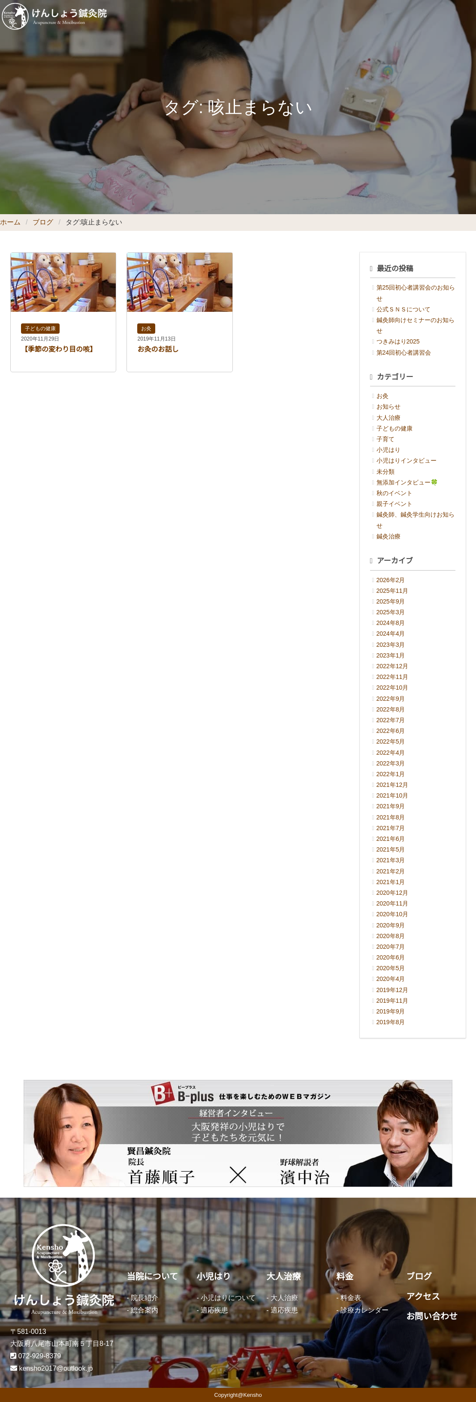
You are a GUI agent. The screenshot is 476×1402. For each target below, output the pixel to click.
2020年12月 (393, 892)
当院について (152, 1276)
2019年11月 (393, 1000)
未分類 (386, 471)
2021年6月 (391, 838)
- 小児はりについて (226, 1297)
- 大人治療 (282, 1297)
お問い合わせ (432, 1316)
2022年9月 (391, 698)
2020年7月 (391, 946)
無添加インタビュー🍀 (407, 482)
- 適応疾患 (212, 1310)
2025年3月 (391, 612)
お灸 (146, 329)
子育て (386, 439)
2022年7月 (391, 720)
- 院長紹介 (143, 1297)
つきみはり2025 (398, 341)
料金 (344, 1276)
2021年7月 (391, 828)
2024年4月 (391, 633)
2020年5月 (391, 968)
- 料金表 (348, 1297)
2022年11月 (393, 676)
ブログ (43, 222)
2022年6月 (391, 730)
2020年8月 (391, 936)
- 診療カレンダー (362, 1310)
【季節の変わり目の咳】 (58, 349)
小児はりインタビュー (407, 460)
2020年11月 (393, 903)
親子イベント (395, 503)
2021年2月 (391, 871)
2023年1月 (391, 655)
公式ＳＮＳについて (404, 309)
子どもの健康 (40, 329)
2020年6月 (391, 957)
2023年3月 (391, 644)
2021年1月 (391, 882)
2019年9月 (391, 1011)
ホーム (10, 222)
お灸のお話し (157, 349)
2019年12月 (393, 989)
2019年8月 (391, 1022)
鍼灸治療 (389, 536)
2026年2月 (391, 580)
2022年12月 (393, 666)
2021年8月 (391, 817)
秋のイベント (395, 493)
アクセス (423, 1296)
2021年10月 (393, 795)
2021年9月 (391, 806)
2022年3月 (391, 763)
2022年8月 (391, 709)
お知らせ (389, 406)
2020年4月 (391, 978)
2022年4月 (391, 752)
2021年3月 (391, 860)
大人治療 (389, 417)
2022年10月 (393, 687)
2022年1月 (391, 774)
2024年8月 (391, 622)
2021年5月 (391, 849)
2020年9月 (391, 925)
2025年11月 (393, 590)
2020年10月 (393, 914)
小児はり (389, 449)
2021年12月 (393, 784)
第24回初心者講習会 (404, 352)
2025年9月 (391, 601)
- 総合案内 (143, 1310)
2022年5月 (391, 741)
